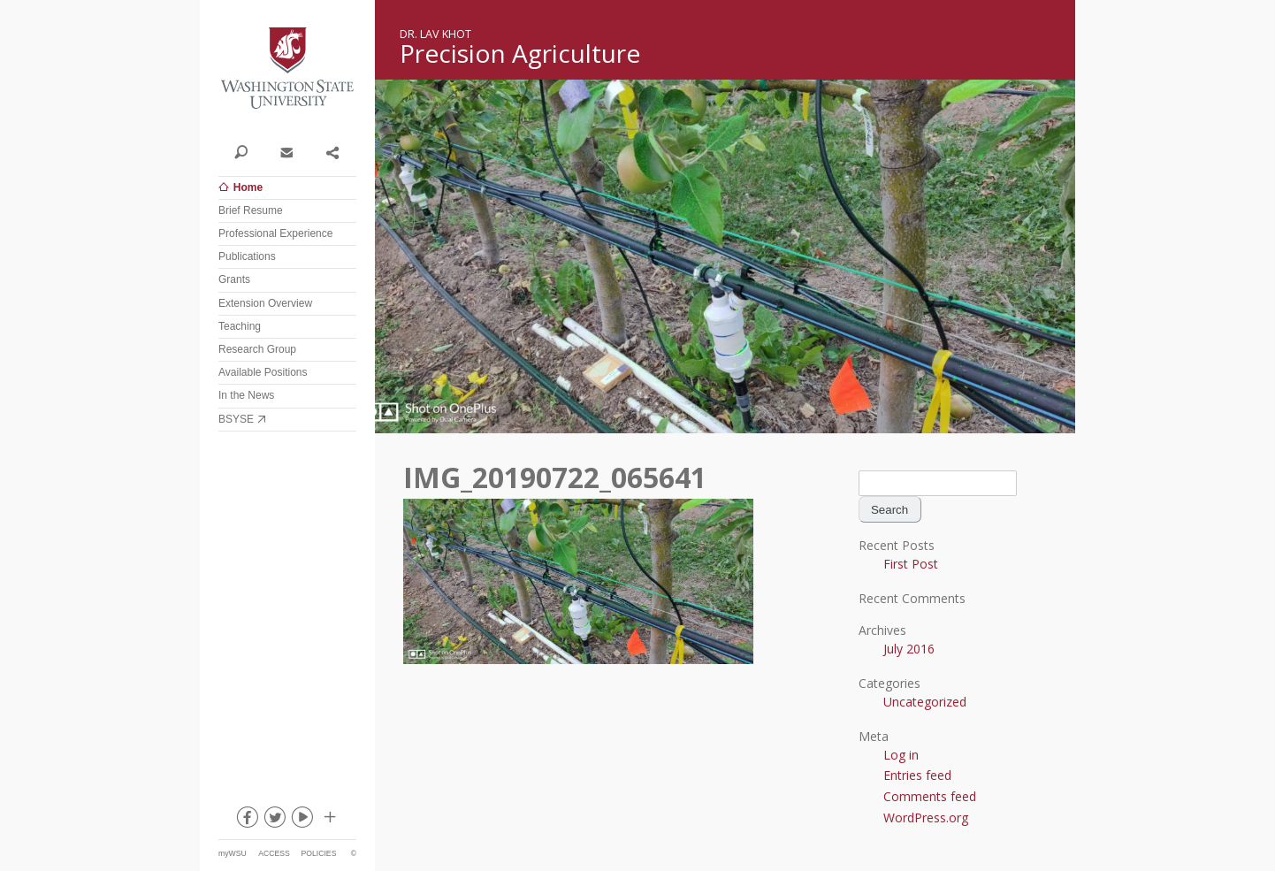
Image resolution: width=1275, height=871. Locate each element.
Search (240, 151)
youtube (301, 820)
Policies (319, 853)
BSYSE (236, 419)
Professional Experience (275, 233)
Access (273, 853)
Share (332, 151)
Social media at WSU (329, 820)
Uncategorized (924, 701)
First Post (910, 563)
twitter (274, 820)
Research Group (257, 349)
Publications (247, 256)
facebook (246, 820)
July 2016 (909, 648)
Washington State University (287, 68)
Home (248, 187)
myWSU (232, 853)
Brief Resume (250, 210)
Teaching (239, 326)
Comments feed (929, 796)
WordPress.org (925, 817)
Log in (901, 754)
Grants (234, 279)
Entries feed (917, 775)
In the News (246, 395)
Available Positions (263, 372)
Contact (286, 151)
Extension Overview (265, 303)
